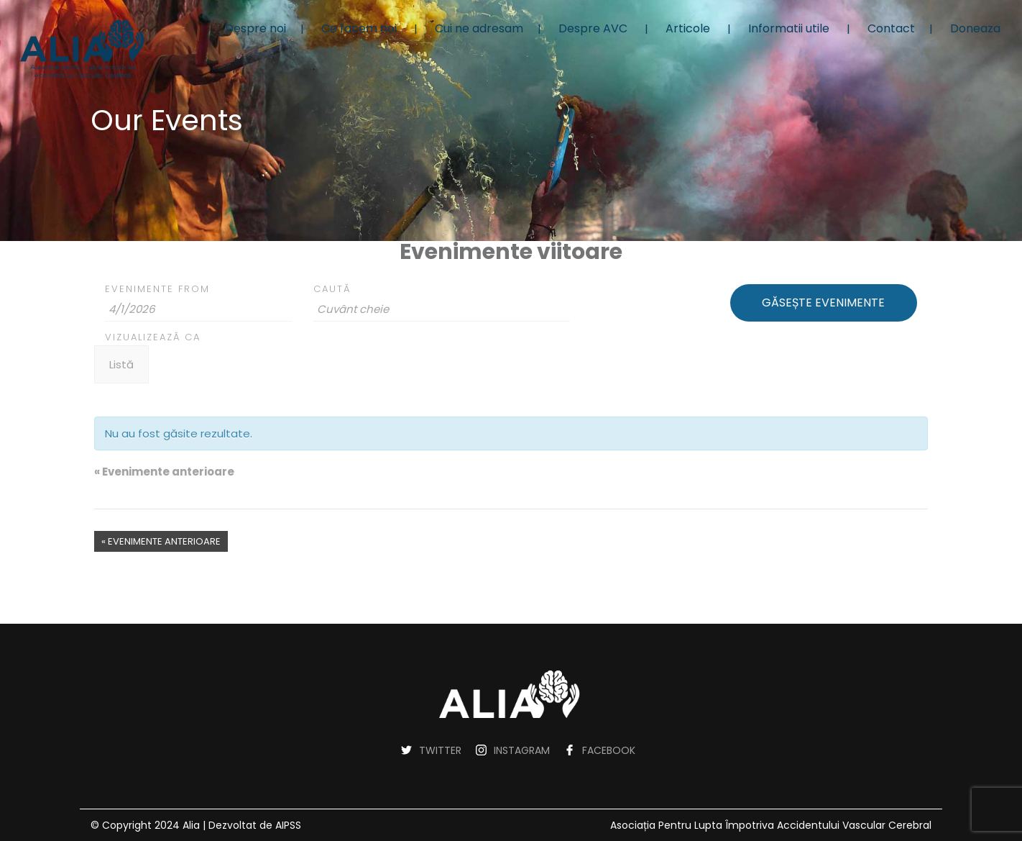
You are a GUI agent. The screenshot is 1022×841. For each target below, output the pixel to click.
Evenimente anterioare (164, 471)
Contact (891, 28)
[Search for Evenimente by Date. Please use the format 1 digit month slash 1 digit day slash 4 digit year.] (198, 309)
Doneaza (975, 28)
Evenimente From (157, 289)
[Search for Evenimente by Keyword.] (441, 309)
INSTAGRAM (522, 750)
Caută (332, 289)
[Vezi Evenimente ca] (121, 364)
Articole (688, 28)
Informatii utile (788, 28)
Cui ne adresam (479, 28)
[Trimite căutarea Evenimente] (823, 303)
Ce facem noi (359, 28)
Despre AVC (592, 28)
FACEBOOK (608, 750)
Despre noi (255, 28)
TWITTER (440, 750)
